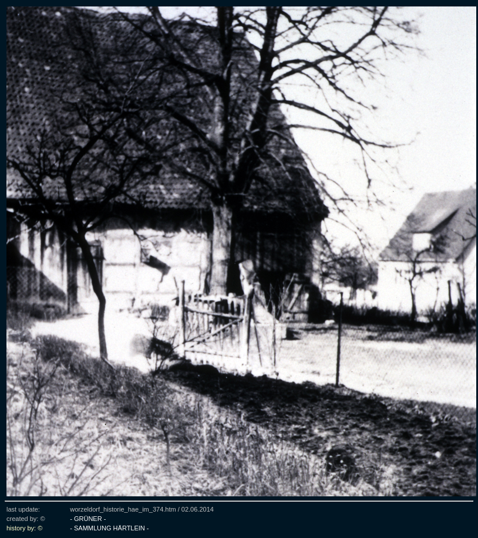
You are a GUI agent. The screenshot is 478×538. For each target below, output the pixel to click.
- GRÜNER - (88, 518)
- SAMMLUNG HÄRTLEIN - (109, 528)
